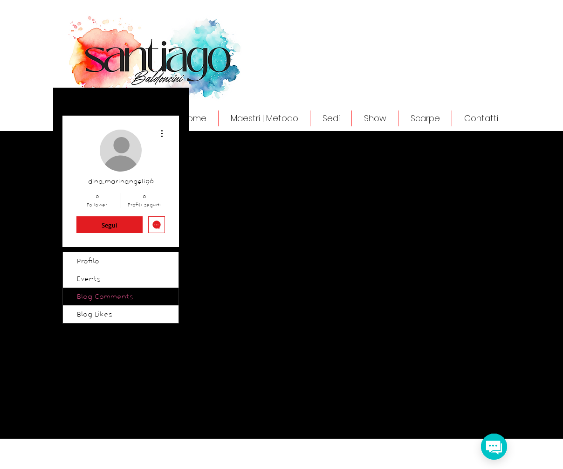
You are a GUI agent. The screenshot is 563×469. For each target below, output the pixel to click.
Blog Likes (94, 314)
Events (89, 279)
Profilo (88, 261)
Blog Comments (105, 296)
